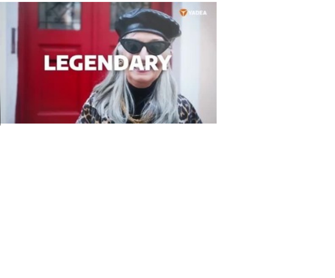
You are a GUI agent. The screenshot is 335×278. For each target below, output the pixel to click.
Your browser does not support (108, 62)
